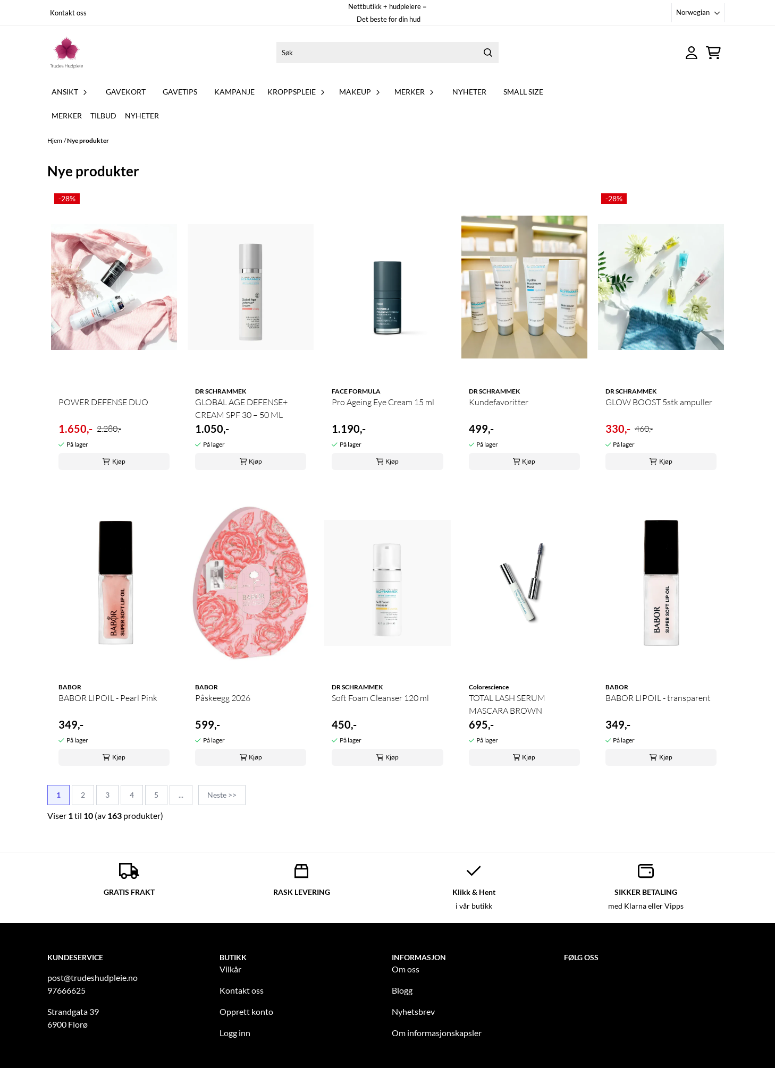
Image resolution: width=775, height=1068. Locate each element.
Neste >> (222, 794)
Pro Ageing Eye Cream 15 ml (383, 402)
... (181, 794)
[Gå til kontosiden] (691, 53)
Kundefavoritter (498, 402)
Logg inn (235, 1033)
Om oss (405, 969)
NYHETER (469, 91)
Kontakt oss (68, 12)
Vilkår (230, 969)
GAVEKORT (126, 91)
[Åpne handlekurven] (713, 53)
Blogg (402, 990)
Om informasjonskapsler (437, 1033)
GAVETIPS (180, 91)
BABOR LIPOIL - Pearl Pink (107, 698)
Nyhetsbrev (413, 1011)
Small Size (523, 91)
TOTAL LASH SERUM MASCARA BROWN (507, 704)
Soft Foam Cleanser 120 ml (380, 698)
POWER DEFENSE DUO (103, 402)
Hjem (54, 140)
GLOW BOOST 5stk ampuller (658, 402)
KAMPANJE (234, 91)
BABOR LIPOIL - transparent (658, 698)
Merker (67, 115)
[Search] (488, 52)
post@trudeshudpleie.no (92, 977)
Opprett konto (246, 1011)
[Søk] (387, 52)
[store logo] (66, 53)
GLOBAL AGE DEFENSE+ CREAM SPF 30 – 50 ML (241, 408)
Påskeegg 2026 (222, 698)
